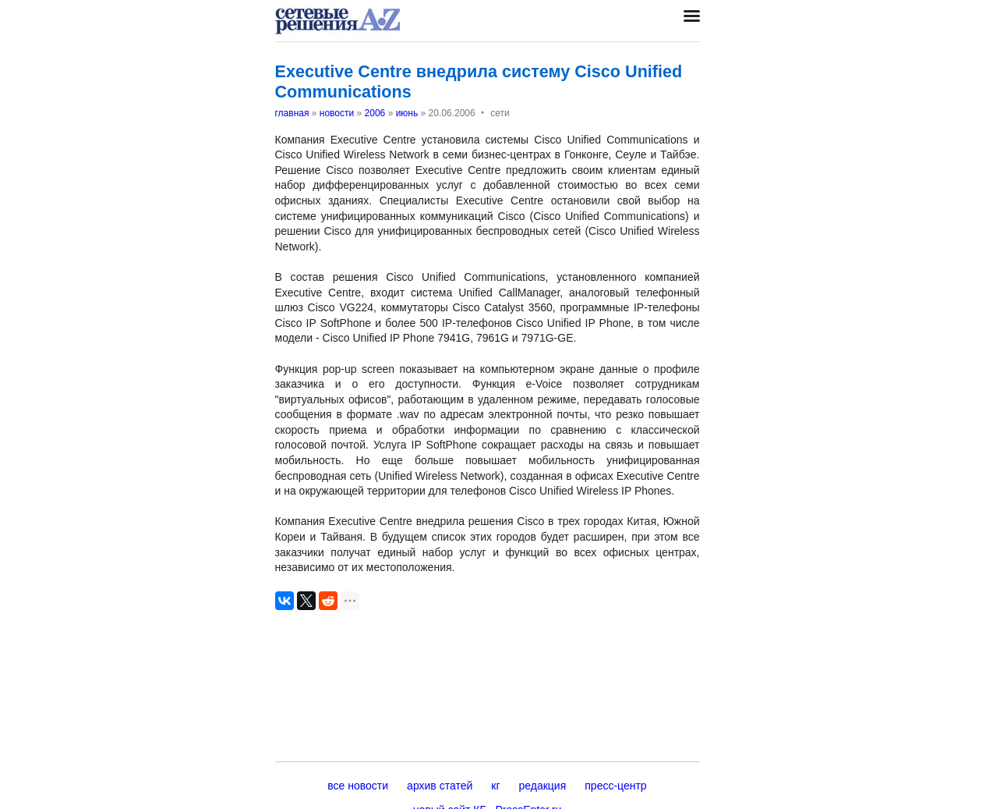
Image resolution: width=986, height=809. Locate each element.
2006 (375, 113)
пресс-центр (615, 785)
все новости (357, 785)
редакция (543, 785)
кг (495, 785)
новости (337, 113)
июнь (407, 113)
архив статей (439, 785)
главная (292, 113)
